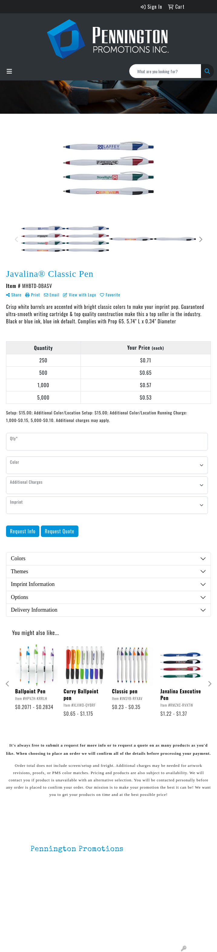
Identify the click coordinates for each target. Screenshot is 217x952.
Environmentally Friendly (88, 917)
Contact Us (42, 922)
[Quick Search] (165, 71)
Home (36, 905)
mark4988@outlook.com (57, 889)
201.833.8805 (45, 882)
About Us (40, 914)
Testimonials (44, 930)
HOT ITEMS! (83, 929)
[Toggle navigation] (9, 71)
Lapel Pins (82, 905)
